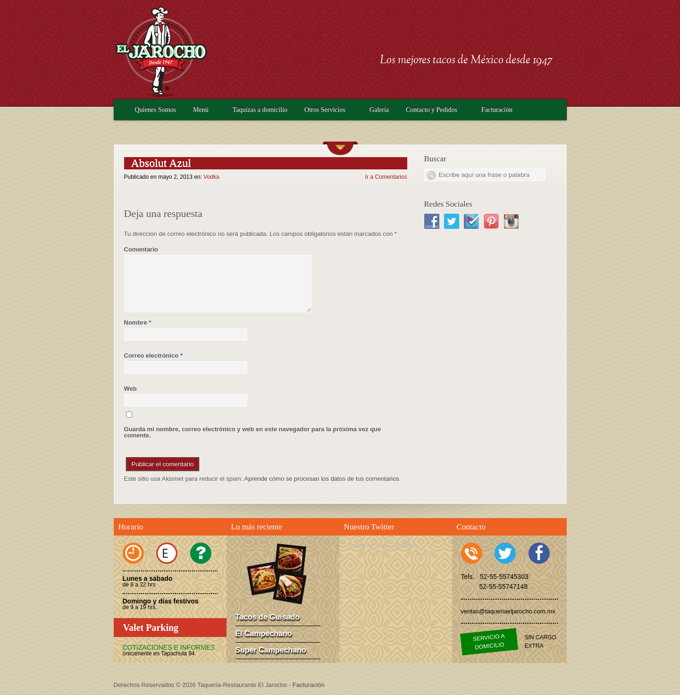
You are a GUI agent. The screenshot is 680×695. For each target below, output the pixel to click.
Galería (379, 109)
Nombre (137, 322)
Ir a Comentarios (386, 177)
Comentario (141, 249)
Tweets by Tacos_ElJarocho (383, 545)
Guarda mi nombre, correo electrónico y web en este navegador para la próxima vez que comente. (252, 432)
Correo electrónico (153, 355)
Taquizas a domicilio (260, 109)
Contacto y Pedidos (431, 109)
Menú (201, 109)
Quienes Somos (155, 109)
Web (130, 388)
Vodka (211, 177)
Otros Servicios (324, 109)
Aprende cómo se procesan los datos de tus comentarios (321, 478)
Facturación (496, 109)
